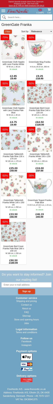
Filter (7, 31)
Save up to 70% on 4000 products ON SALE (26, 6)
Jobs (26, 323)
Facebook (26, 341)
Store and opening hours (26, 319)
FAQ (26, 312)
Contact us (26, 305)
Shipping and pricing (26, 301)
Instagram (26, 345)
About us (26, 308)
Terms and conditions (26, 332)
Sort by (25, 31)
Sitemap (26, 316)
